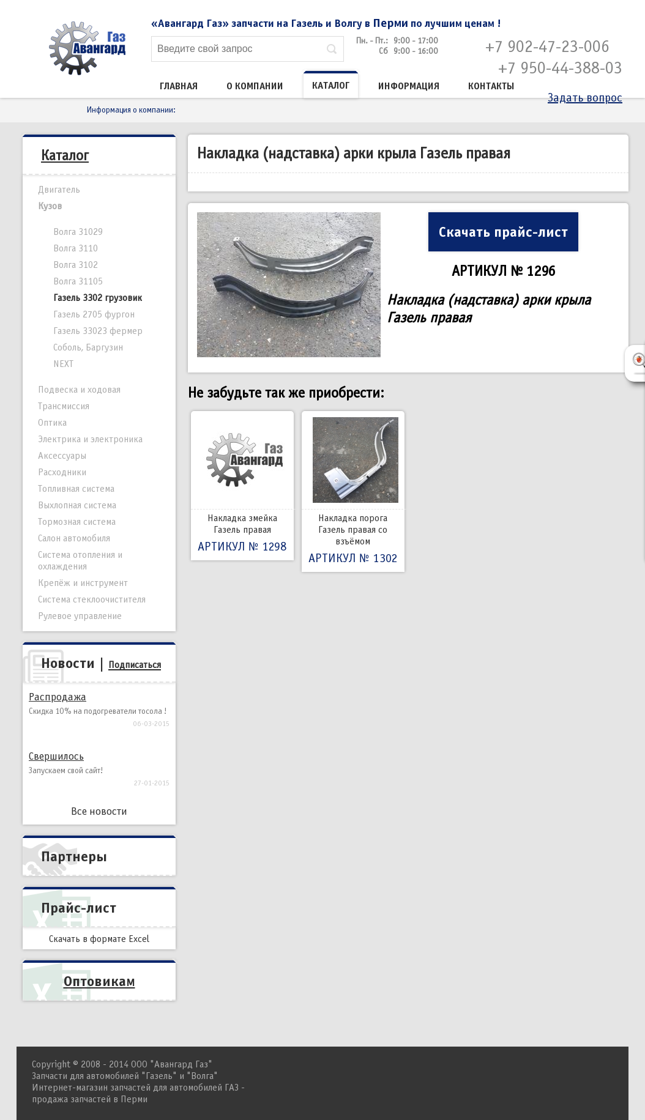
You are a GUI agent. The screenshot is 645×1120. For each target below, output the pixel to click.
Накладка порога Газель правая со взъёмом (353, 491)
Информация (408, 86)
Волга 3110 (75, 248)
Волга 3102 (75, 264)
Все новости (99, 811)
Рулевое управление (80, 615)
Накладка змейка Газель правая (242, 485)
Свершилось (56, 756)
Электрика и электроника (90, 439)
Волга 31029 (78, 231)
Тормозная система (77, 521)
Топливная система (76, 488)
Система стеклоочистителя (92, 599)
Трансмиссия (63, 406)
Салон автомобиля (74, 538)
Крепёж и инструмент (83, 582)
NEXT (63, 363)
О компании (254, 86)
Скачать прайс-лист (503, 231)
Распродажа (57, 697)
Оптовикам (99, 981)
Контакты (491, 86)
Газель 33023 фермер (98, 330)
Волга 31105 (78, 281)
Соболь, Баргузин (88, 347)
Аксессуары (62, 455)
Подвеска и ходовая (79, 389)
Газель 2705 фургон (94, 314)
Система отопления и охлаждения (80, 560)
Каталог (330, 85)
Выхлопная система (77, 505)
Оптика (52, 422)
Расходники (62, 472)
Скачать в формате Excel (99, 938)
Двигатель (59, 189)
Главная (179, 86)
